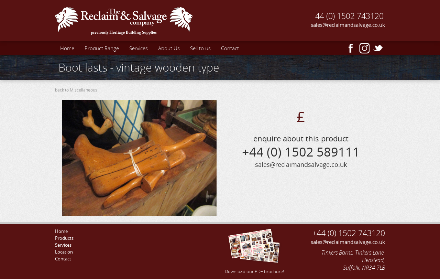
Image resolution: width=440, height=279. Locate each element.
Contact (230, 48)
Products (64, 238)
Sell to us (200, 48)
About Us (169, 48)
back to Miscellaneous (76, 90)
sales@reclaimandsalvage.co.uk (348, 24)
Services (138, 48)
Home (67, 48)
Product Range (102, 48)
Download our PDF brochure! (254, 250)
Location (64, 252)
